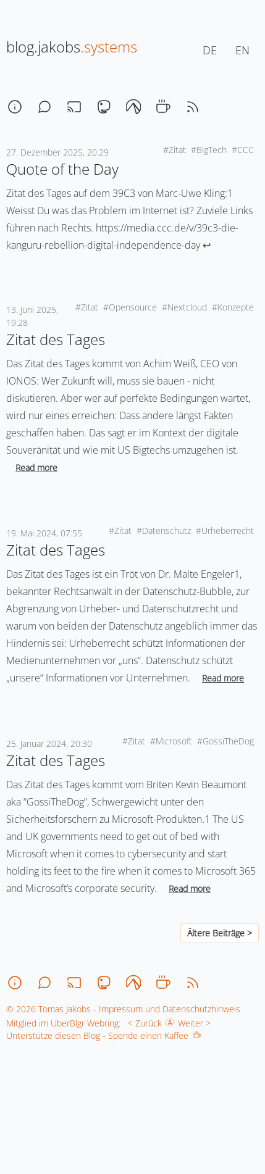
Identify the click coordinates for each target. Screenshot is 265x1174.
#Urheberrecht (225, 530)
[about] (15, 107)
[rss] (193, 107)
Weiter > (197, 1023)
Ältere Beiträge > (219, 933)
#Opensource (130, 307)
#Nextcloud (184, 307)
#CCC (243, 150)
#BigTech (209, 150)
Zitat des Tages (55, 339)
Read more (36, 467)
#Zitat (174, 150)
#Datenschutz (164, 530)
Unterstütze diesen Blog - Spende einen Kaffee (103, 1035)
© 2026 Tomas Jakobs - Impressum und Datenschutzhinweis (123, 1009)
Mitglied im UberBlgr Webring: (63, 1023)
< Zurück (142, 1023)
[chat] (44, 107)
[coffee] (163, 107)
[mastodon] (104, 107)
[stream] (74, 107)
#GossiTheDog (225, 741)
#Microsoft (171, 741)
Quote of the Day (62, 169)
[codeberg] (133, 107)
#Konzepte (233, 307)
